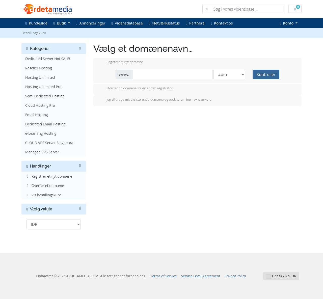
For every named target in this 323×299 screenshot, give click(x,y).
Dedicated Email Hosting (45, 124)
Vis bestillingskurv (43, 195)
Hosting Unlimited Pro (43, 86)
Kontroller (266, 74)
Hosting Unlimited (40, 77)
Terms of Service (163, 276)
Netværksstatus (164, 22)
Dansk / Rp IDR (281, 276)
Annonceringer (90, 22)
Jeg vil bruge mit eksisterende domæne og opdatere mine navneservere (154, 100)
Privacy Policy (235, 276)
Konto (287, 22)
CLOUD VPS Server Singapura (49, 142)
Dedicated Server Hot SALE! (47, 58)
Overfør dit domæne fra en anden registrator (135, 88)
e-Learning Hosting (40, 133)
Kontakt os (222, 22)
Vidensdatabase (127, 22)
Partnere (195, 22)
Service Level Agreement (200, 276)
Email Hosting (36, 114)
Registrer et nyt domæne (48, 176)
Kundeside (36, 22)
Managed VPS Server (42, 152)
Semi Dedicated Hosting (44, 96)
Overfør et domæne (44, 185)
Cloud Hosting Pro (40, 105)
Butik (60, 22)
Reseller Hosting (38, 68)
